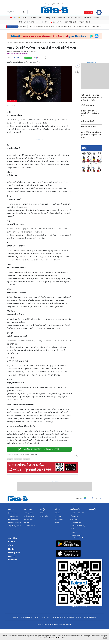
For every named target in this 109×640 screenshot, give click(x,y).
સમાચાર (24, 18)
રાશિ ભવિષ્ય (87, 18)
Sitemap (78, 628)
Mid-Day (47, 4)
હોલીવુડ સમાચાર (29, 518)
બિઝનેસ (96, 18)
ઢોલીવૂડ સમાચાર (29, 515)
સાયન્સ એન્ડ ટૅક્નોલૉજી (77, 525)
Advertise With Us (26, 628)
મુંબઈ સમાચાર (12, 512)
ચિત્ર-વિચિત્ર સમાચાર (14, 525)
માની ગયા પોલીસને (87, 121)
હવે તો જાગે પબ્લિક (87, 105)
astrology (9, 459)
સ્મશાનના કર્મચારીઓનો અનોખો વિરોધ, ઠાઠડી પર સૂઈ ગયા (90, 113)
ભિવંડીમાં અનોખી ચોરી (88, 127)
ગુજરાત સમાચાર (13, 515)
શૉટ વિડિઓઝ (56, 22)
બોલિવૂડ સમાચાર (29, 512)
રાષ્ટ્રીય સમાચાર (13, 518)
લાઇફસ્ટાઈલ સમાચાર (17, 42)
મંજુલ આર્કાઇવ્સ (84, 22)
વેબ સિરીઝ (27, 522)
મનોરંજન (33, 18)
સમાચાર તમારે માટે (35, 22)
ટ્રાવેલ (72, 528)
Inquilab (53, 4)
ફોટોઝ (70, 18)
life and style (18, 459)
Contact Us (70, 628)
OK (105, 637)
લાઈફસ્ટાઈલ (50, 18)
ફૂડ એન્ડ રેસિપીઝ (75, 522)
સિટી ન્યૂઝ (22, 22)
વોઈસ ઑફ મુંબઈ (70, 22)
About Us (15, 628)
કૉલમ (46, 22)
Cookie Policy (60, 638)
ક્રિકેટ (42, 512)
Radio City (12, 559)
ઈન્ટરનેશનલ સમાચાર (14, 522)
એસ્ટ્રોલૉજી (29, 42)
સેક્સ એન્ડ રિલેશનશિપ (77, 512)
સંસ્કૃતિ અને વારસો (76, 534)
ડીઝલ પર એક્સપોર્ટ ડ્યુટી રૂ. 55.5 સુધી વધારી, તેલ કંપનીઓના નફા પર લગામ (55, 27)
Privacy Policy (46, 628)
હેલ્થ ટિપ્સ (73, 518)
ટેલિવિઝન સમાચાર (29, 525)
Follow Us (42, 58)
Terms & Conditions (59, 628)
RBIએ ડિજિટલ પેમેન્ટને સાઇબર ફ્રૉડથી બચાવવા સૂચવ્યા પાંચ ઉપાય (91, 134)
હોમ (8, 42)
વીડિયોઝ (77, 18)
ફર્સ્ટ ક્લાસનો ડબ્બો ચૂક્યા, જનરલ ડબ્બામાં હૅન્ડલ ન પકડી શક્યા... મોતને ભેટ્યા (91, 97)
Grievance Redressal (90, 628)
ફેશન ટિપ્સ (73, 531)
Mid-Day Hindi (60, 4)
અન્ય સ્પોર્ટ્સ (44, 515)
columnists (26, 459)
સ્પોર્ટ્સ (41, 18)
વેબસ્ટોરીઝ (61, 18)
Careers (36, 628)
